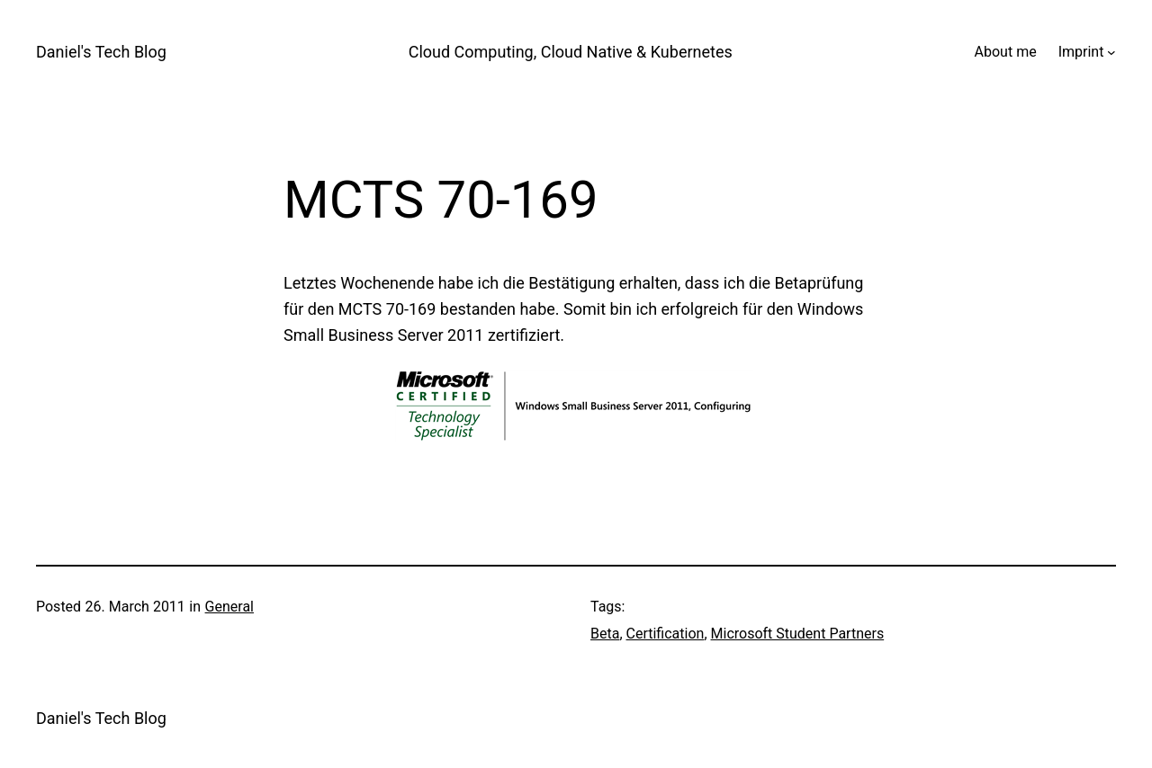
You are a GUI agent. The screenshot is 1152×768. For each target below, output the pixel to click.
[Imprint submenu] (1111, 52)
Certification (665, 633)
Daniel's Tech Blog (101, 51)
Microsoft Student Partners (798, 633)
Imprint (1081, 51)
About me (1006, 51)
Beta (604, 633)
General (229, 606)
